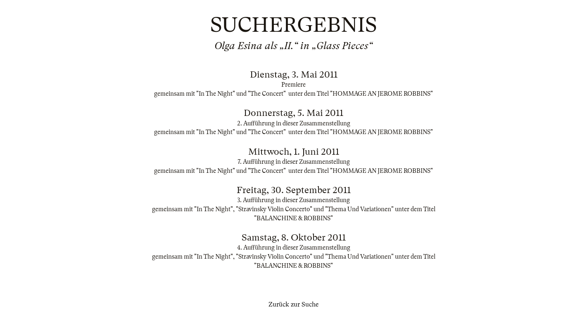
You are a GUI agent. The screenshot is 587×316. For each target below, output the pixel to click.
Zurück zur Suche (293, 304)
